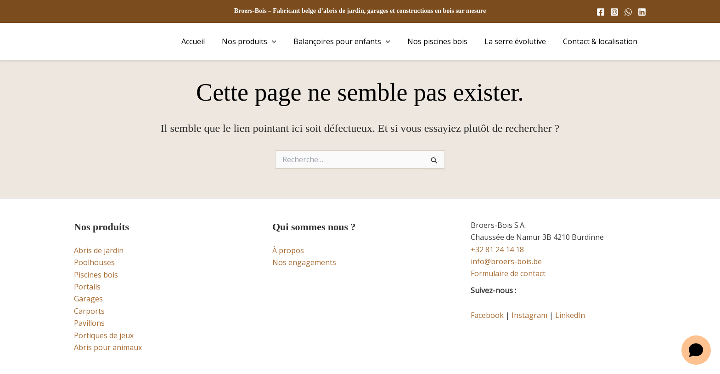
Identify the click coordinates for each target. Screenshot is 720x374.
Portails (87, 287)
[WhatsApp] (628, 12)
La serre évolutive (519, 41)
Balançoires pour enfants (350, 41)
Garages (88, 299)
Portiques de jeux (104, 335)
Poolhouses (94, 262)
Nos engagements (304, 262)
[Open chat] (696, 350)
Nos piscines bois (443, 41)
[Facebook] (600, 12)
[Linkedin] (642, 12)
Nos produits (260, 41)
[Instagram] (614, 12)
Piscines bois (96, 275)
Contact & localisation (601, 41)
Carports (89, 311)
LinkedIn (570, 315)
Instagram (529, 315)
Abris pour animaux (108, 347)
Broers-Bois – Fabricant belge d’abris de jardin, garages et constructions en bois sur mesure (360, 10)
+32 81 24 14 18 (497, 249)
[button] (282, 41)
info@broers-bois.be (506, 261)
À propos (288, 250)
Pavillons (89, 323)
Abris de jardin (99, 250)
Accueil (206, 41)
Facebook (487, 315)
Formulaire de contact (508, 273)
